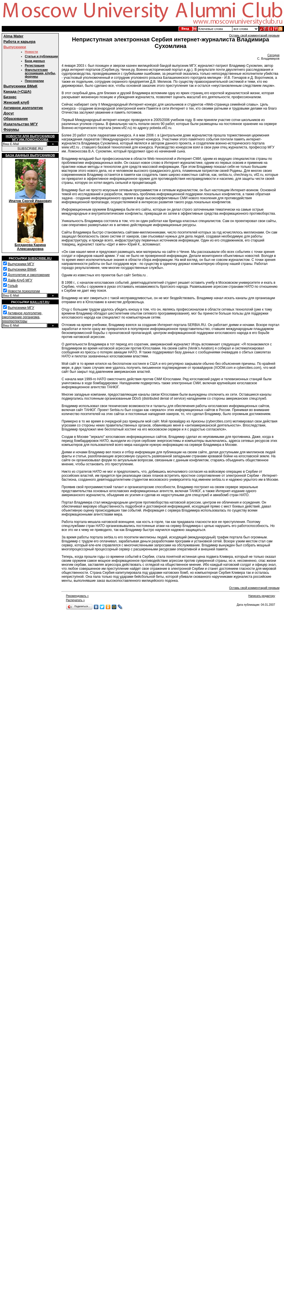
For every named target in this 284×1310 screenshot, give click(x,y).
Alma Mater (13, 36)
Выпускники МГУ (21, 264)
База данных (35, 61)
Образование (15, 118)
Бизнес (10, 97)
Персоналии (34, 80)
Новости (31, 51)
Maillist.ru (39, 302)
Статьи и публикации (41, 56)
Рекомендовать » (77, 595)
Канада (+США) (17, 91)
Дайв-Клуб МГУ (20, 280)
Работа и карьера (19, 41)
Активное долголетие (23, 108)
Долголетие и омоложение (29, 275)
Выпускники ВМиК (20, 86)
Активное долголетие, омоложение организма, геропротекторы (22, 317)
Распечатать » (75, 600)
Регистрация (34, 65)
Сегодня (273, 55)
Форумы (11, 129)
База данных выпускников (30, 155)
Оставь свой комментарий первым (254, 35)
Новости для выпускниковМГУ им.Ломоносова (30, 137)
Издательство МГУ (20, 124)
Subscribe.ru (40, 258)
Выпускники (14, 47)
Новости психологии (24, 291)
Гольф (13, 286)
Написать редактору (261, 595)
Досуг (8, 113)
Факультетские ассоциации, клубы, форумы (40, 73)
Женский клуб (16, 102)
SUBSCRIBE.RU (30, 149)
